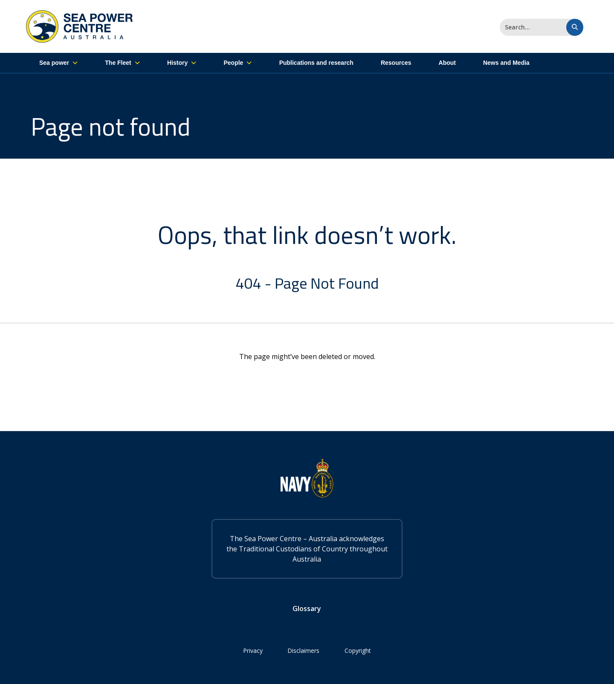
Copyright (358, 650)
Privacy (252, 650)
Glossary (307, 608)
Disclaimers (304, 650)
